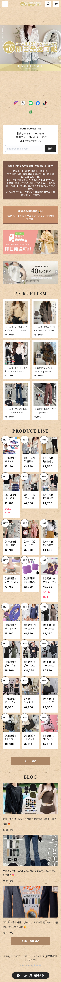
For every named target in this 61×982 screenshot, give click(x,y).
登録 (50, 148)
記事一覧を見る (31, 941)
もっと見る (30, 761)
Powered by (30, 965)
